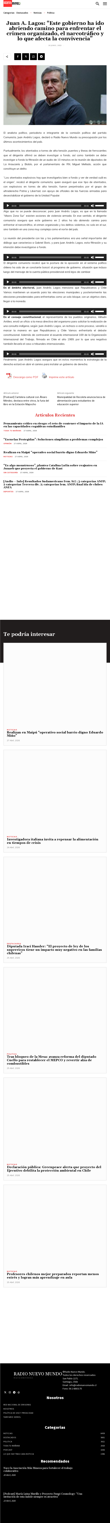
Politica (50, 13)
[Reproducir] (8, 205)
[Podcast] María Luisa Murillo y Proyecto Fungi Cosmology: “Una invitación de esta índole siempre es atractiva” (42, 1495)
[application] (55, 205)
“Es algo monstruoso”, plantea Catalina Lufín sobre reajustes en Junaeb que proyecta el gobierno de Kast (50, 467)
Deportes (8, 491)
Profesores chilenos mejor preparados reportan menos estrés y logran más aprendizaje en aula (53, 1276)
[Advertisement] (55, 1311)
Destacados (22, 13)
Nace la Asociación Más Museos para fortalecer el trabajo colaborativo (38, 1470)
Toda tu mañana (12, 431)
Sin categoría (10, 472)
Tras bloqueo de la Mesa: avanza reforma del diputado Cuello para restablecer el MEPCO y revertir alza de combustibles (51, 1060)
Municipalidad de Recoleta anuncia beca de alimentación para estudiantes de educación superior (81, 401)
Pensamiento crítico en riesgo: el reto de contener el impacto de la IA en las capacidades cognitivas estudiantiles (53, 425)
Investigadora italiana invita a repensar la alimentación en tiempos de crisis (52, 841)
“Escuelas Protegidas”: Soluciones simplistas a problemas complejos (53, 439)
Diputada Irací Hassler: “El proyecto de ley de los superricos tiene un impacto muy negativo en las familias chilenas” (54, 949)
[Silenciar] (92, 205)
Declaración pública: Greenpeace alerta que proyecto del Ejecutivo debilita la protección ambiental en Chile (54, 1169)
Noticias (38, 13)
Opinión (7, 443)
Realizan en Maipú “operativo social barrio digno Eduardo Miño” (50, 452)
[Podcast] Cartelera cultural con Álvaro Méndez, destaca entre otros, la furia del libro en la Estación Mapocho (26, 401)
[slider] (50, 206)
